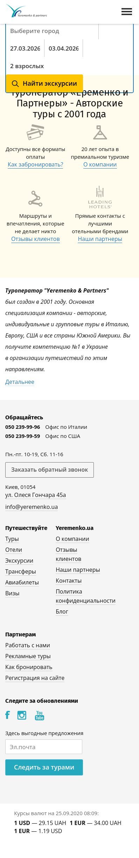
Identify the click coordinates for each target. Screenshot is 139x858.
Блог (62, 611)
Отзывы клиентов (35, 239)
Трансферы (20, 571)
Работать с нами (27, 645)
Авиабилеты (22, 582)
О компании (100, 164)
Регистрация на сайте (34, 678)
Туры (12, 539)
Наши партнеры (100, 239)
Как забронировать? (35, 164)
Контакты (69, 580)
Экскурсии (19, 560)
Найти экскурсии (50, 83)
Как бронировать (29, 667)
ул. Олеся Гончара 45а (35, 495)
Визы (12, 593)
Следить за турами (44, 767)
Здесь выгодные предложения (44, 732)
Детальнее (19, 382)
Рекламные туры (28, 656)
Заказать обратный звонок (49, 469)
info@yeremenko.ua (31, 507)
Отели (13, 550)
